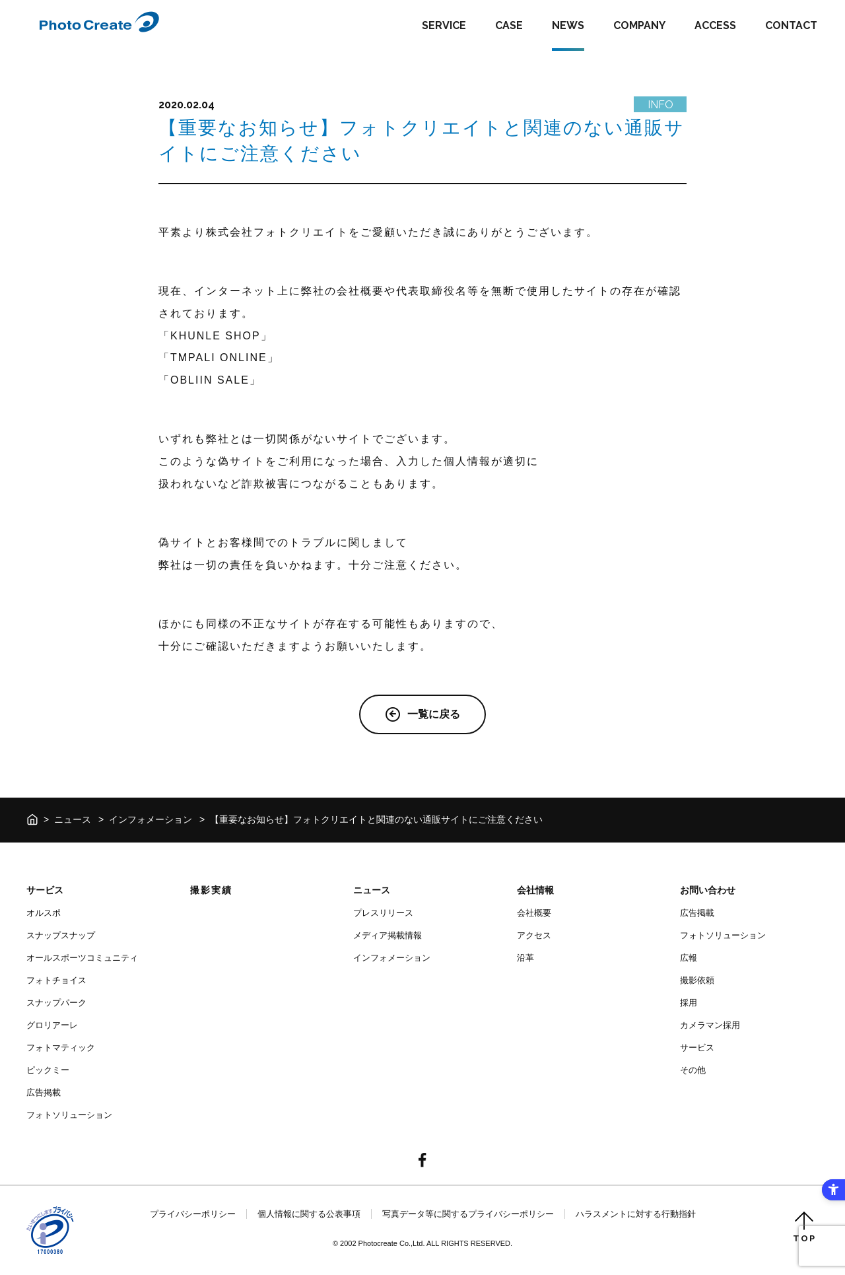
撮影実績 (211, 890)
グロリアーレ (52, 1025)
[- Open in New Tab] (422, 1161)
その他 (693, 1070)
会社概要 (534, 913)
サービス (44, 890)
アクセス (534, 935)
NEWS (568, 25)
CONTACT (791, 25)
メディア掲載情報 (387, 935)
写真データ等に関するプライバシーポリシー (468, 1214)
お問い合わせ (707, 890)
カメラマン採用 (710, 1025)
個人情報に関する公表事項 (308, 1214)
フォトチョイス (56, 980)
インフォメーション (150, 819)
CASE (509, 25)
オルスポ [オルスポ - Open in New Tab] (43, 913)
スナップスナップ (60, 935)
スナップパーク (56, 1003)
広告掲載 (43, 1092)
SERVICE (444, 25)
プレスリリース (383, 913)
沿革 (525, 958)
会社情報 (535, 890)
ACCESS (715, 25)
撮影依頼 (697, 980)
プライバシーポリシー (193, 1214)
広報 (688, 958)
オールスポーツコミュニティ (82, 958)
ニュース (72, 819)
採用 (688, 1003)
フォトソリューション (69, 1115)
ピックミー (47, 1070)
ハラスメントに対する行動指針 (636, 1214)
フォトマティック (60, 1047)
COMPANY (639, 25)
